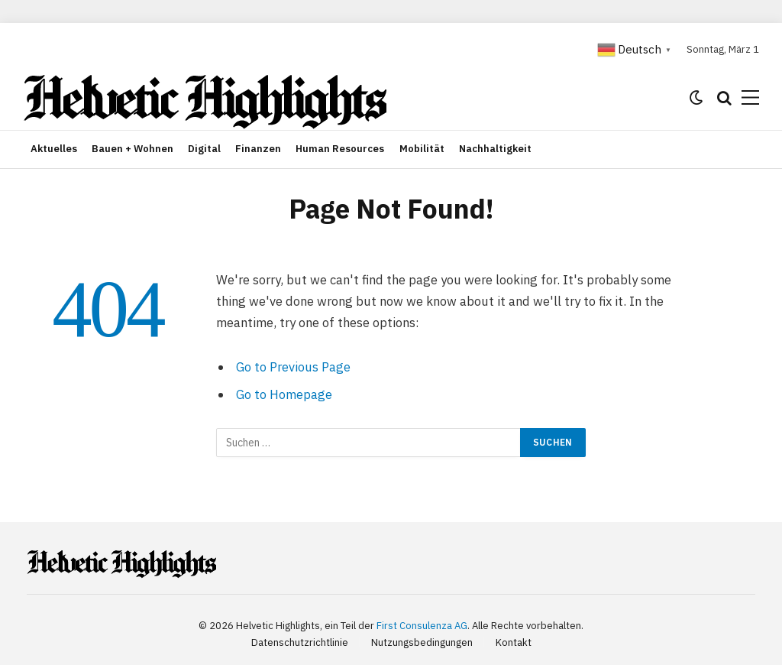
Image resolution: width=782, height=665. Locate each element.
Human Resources (340, 148)
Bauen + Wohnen (132, 148)
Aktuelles (54, 148)
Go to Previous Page (293, 366)
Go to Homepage (284, 394)
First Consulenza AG (421, 625)
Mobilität (421, 148)
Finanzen (258, 148)
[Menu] (750, 97)
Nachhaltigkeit (495, 148)
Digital (204, 148)
